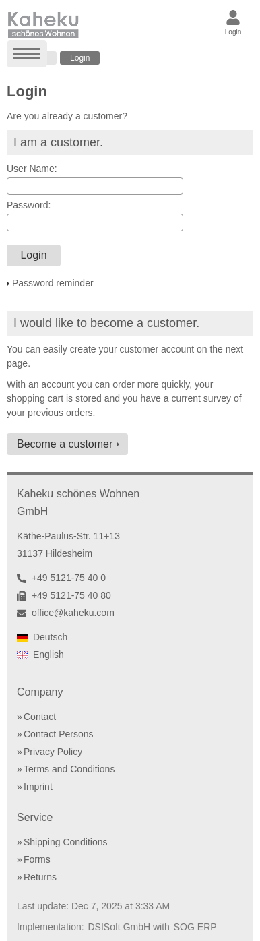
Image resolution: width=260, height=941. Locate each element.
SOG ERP (195, 926)
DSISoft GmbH (119, 926)
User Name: (32, 168)
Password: (29, 205)
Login (80, 58)
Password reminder (53, 283)
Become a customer (64, 444)
